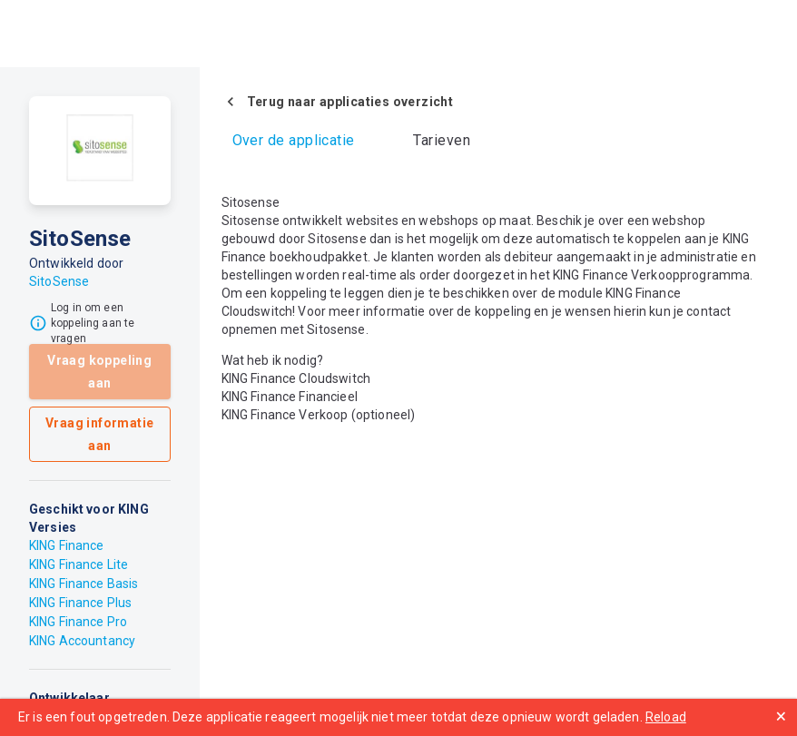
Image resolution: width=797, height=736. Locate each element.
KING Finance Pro (78, 621)
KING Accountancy (82, 640)
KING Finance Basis (83, 583)
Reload (665, 717)
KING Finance (66, 545)
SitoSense (59, 281)
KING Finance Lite (78, 564)
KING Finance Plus (80, 602)
